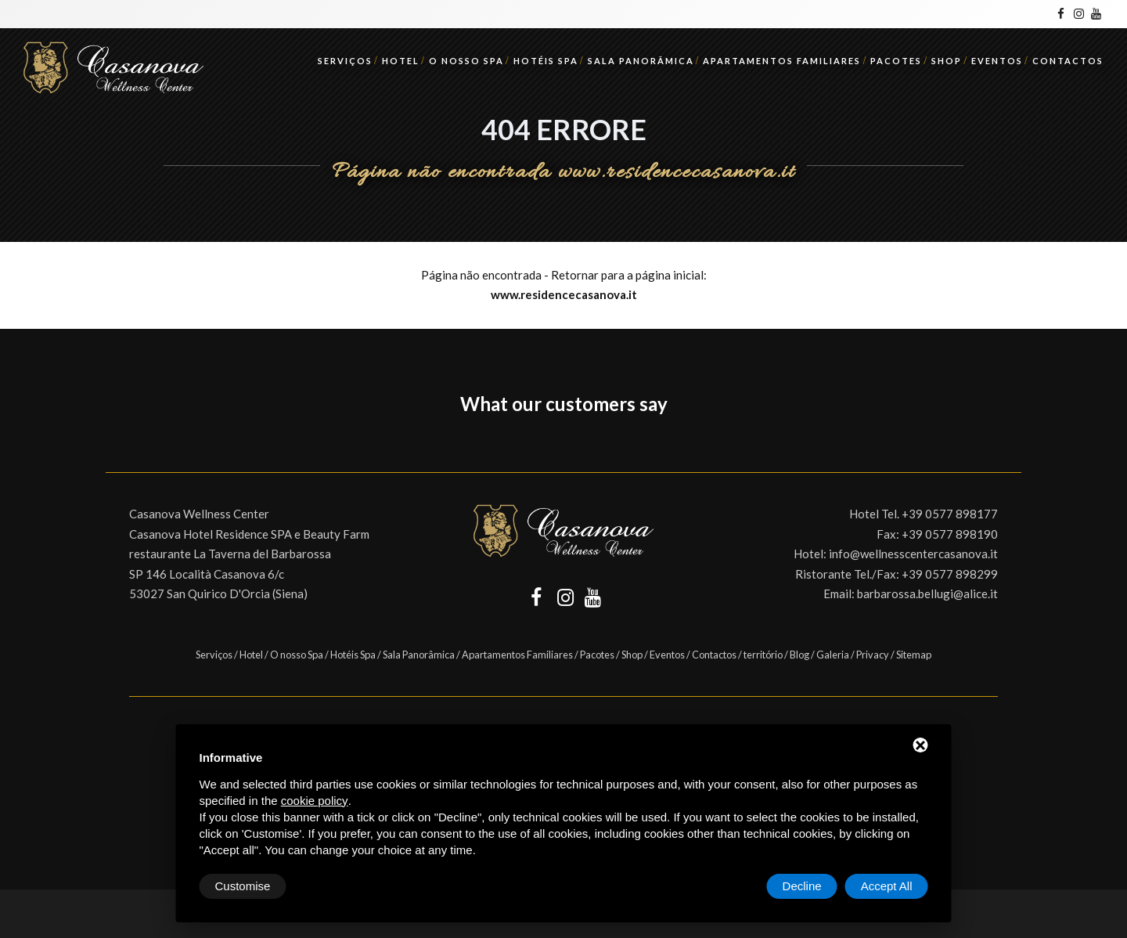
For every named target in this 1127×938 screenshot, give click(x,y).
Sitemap (913, 654)
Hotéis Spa (545, 61)
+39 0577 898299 (950, 574)
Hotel (400, 61)
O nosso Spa (466, 61)
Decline (802, 886)
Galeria (832, 654)
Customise (243, 886)
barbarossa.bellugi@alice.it (927, 593)
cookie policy (314, 800)
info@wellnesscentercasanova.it (913, 554)
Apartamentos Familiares (782, 61)
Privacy (872, 654)
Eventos (997, 61)
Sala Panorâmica (641, 61)
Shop (946, 61)
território (763, 654)
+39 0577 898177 (950, 514)
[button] (105, 440)
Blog (799, 654)
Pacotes (896, 61)
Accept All (887, 886)
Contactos (1068, 61)
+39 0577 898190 (950, 534)
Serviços (345, 61)
